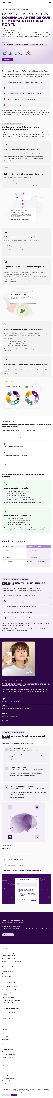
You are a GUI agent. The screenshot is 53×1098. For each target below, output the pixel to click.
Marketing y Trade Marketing (10, 1013)
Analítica (4, 1021)
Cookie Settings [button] (6, 1094)
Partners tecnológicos (8, 1049)
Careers (4, 1083)
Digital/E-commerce (7, 1018)
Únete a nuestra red (7, 1060)
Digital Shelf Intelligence (9, 955)
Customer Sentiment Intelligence (11, 961)
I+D (3, 1023)
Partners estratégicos (8, 1052)
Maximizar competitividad (9, 992)
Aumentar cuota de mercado (10, 986)
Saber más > (6, 720)
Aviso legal (5, 1075)
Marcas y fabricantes (7, 971)
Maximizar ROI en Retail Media (10, 1003)
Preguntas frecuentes (8, 1072)
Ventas (4, 1015)
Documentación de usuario (9, 1081)
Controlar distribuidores (8, 994)
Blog (3, 1033)
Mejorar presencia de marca (9, 989)
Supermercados (6, 976)
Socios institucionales (8, 1057)
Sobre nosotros (6, 1070)
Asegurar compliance (8, 997)
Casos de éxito (6, 1036)
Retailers (4, 973)
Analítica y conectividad (8, 1054)
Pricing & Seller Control (8, 958)
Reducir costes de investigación (11, 1000)
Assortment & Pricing (8, 953)
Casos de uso (5, 1039)
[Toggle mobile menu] (50, 2)
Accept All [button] (14, 1094)
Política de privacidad (8, 1078)
